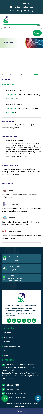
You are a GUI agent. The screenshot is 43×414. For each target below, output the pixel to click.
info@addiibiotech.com (23, 7)
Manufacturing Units (12, 346)
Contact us (8, 337)
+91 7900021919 (12, 389)
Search (37, 33)
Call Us (21, 411)
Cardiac (24, 75)
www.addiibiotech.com (15, 397)
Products (13, 75)
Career (7, 342)
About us (7, 333)
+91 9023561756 (22, 3)
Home (4, 75)
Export (6, 355)
